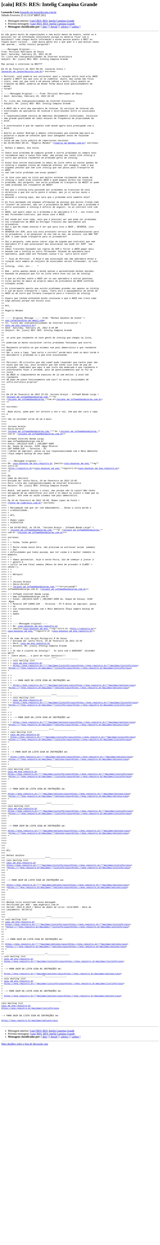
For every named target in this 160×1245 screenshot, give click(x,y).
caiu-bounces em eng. (77, 549)
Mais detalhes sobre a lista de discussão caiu (24, 1242)
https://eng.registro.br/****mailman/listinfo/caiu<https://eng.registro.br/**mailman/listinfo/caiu (75, 792)
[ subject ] (64, 26)
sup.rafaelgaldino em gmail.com (24, 377)
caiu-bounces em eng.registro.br (33, 549)
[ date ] (44, 26)
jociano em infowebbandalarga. (26, 472)
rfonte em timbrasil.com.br (24, 596)
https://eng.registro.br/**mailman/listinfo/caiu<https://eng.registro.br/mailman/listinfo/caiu (63, 1147)
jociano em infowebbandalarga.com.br (78, 472)
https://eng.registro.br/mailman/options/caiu (29, 1218)
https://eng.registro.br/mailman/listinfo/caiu (30, 1203)
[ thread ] (54, 26)
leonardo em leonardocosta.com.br (38, 12)
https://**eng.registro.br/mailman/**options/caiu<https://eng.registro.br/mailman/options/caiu (68, 818)
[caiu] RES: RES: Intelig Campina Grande (52, 20)
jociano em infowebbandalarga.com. (27, 469)
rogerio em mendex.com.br (69, 165)
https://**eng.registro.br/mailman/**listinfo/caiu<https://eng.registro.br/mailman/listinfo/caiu (70, 795)
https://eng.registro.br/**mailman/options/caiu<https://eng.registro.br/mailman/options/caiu (62, 1161)
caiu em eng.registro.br (20, 383)
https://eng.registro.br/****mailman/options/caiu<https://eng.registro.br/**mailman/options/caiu (74, 815)
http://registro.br (20, 555)
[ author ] (75, 26)
